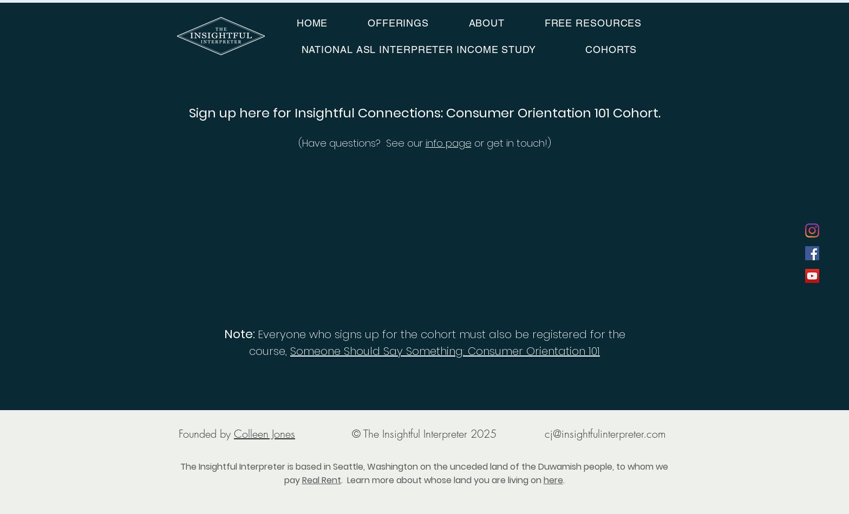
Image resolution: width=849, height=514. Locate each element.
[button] (398, 23)
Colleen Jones (264, 433)
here (553, 480)
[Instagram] (812, 230)
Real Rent (321, 480)
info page (449, 143)
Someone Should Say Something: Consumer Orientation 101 (445, 351)
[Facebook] (812, 253)
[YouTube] (812, 276)
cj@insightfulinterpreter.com (605, 433)
